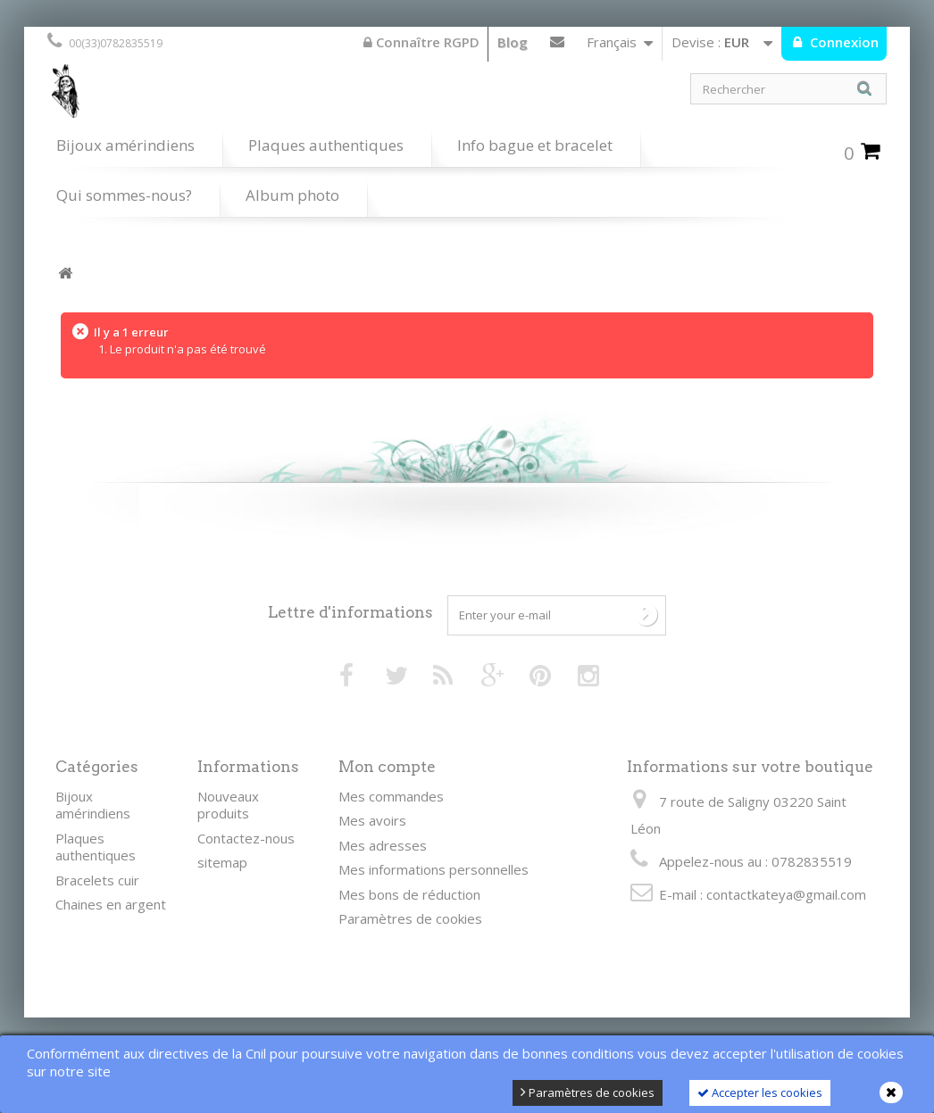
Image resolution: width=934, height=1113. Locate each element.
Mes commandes (391, 796)
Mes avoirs (372, 820)
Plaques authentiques (326, 145)
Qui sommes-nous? (124, 195)
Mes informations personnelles (433, 869)
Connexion (842, 42)
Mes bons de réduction (409, 894)
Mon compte (387, 767)
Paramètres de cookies (588, 1092)
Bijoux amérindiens (125, 145)
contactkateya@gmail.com (786, 894)
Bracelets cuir (97, 880)
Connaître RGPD (421, 42)
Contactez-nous (557, 45)
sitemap (222, 862)
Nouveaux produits (228, 805)
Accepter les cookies (759, 1092)
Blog (512, 42)
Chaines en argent (110, 904)
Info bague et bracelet (535, 145)
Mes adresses (382, 845)
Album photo (292, 195)
